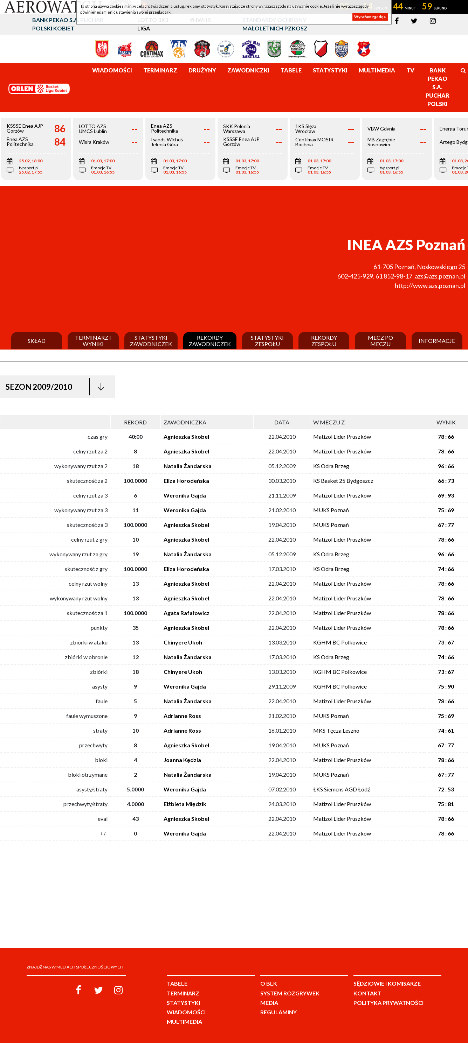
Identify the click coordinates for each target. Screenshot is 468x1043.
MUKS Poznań (331, 510)
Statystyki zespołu (267, 340)
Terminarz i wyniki (93, 340)
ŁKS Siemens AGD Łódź (341, 789)
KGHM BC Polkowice (340, 642)
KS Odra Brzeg (331, 466)
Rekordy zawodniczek (210, 340)
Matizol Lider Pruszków (342, 436)
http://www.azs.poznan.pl (430, 285)
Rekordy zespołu (324, 340)
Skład (37, 341)
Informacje (437, 341)
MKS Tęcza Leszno (336, 730)
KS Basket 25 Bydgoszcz (343, 480)
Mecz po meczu (380, 340)
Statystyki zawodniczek (151, 340)
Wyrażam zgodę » (370, 16)
